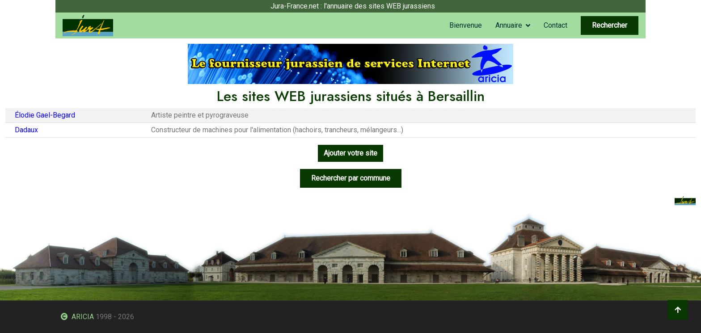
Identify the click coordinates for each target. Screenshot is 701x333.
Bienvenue (465, 25)
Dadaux (26, 130)
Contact (555, 25)
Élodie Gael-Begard (45, 115)
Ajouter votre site (350, 153)
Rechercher (609, 25)
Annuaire (508, 25)
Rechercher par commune (350, 178)
